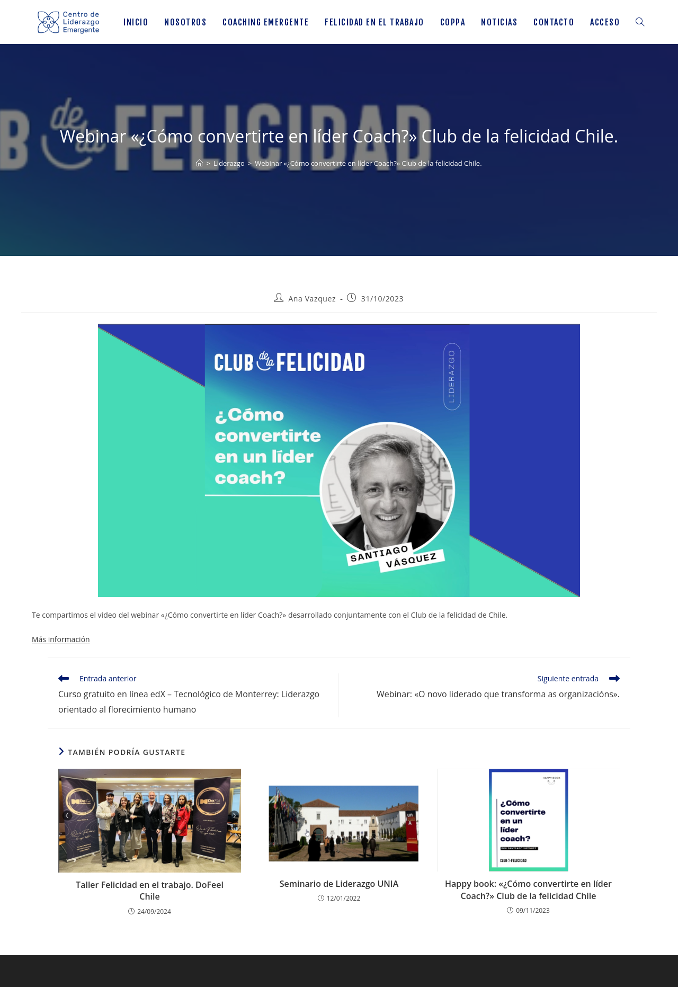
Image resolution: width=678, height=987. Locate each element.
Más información (61, 639)
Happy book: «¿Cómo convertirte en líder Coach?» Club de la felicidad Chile (528, 889)
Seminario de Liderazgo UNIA (339, 884)
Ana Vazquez (312, 299)
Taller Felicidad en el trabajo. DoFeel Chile (150, 890)
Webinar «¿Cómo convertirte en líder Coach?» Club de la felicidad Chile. (368, 163)
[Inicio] (199, 163)
